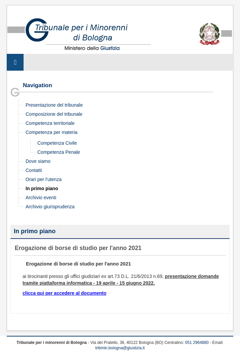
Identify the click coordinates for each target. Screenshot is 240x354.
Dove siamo (38, 161)
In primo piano (42, 188)
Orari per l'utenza (44, 179)
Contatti (34, 170)
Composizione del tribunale (54, 114)
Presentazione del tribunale (54, 105)
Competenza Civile (57, 143)
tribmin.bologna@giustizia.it (120, 348)
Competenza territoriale (50, 123)
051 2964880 (197, 342)
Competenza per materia (51, 132)
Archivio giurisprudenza (50, 206)
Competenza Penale (58, 152)
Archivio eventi (41, 197)
